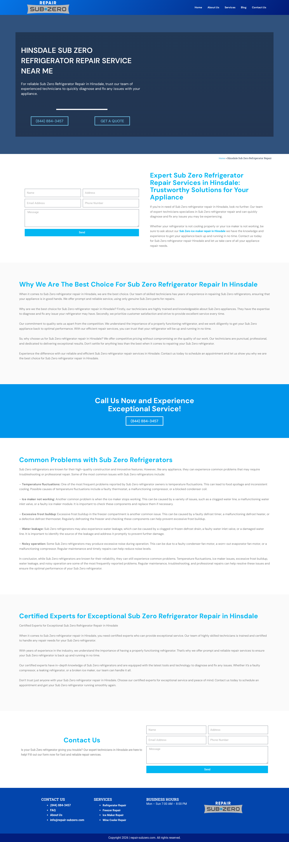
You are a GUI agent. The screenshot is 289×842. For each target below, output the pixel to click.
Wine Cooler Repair (115, 820)
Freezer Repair (112, 810)
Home (198, 7)
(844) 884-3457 (60, 805)
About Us (213, 7)
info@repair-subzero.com (67, 820)
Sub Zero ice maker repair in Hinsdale (204, 231)
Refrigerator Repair (115, 805)
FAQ (53, 810)
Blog (243, 7)
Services (230, 7)
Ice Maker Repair (114, 815)
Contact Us (259, 7)
